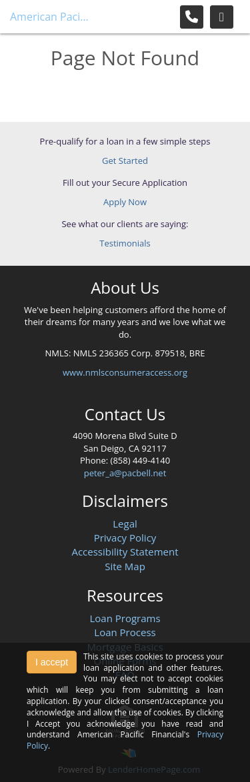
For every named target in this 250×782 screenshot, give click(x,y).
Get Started (125, 161)
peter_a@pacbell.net (125, 473)
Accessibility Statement (124, 551)
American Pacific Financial (50, 16)
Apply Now (125, 202)
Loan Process (124, 632)
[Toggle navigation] (221, 17)
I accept (51, 662)
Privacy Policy (125, 537)
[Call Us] (191, 17)
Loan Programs (124, 618)
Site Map (125, 566)
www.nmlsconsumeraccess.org (125, 372)
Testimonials (124, 243)
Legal (125, 523)
